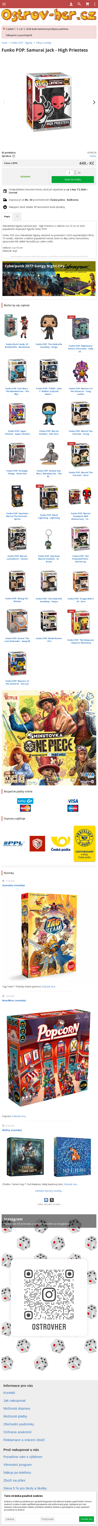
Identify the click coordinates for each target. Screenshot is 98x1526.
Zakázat (10, 1519)
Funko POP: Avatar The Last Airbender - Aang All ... (17, 641)
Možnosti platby (15, 1416)
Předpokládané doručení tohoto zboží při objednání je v (48, 191)
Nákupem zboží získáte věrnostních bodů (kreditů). (37, 207)
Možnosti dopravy (16, 1408)
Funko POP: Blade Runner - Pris (49, 640)
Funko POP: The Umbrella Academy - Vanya (49, 600)
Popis (7, 216)
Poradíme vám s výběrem (22, 1457)
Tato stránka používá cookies (23, 1496)
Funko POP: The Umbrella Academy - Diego (49, 345)
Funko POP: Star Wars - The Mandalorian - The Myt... (17, 391)
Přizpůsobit (48, 1519)
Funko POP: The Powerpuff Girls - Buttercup (80, 559)
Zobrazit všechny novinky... (49, 1190)
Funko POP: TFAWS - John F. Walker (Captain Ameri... (49, 391)
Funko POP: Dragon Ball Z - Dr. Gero (81, 600)
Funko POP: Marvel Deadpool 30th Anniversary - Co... (80, 516)
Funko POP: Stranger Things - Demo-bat (17, 472)
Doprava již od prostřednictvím (43, 199)
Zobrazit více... (49, 986)
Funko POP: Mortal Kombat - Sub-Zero (49, 432)
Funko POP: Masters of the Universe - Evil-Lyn (17, 682)
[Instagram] (49, 1294)
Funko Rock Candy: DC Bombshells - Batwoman (17, 345)
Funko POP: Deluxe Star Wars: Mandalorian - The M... (49, 473)
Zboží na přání (14, 1480)
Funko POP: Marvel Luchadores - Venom (17, 557)
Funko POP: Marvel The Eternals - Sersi (81, 474)
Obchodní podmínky (18, 1424)
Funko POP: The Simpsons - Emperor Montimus (80, 641)
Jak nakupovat (14, 1400)
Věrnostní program (17, 1464)
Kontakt (9, 1393)
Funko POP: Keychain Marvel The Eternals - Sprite (17, 516)
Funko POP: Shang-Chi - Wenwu (17, 600)
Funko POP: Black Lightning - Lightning (49, 516)
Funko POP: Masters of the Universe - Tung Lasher (80, 391)
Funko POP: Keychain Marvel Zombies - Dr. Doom (49, 559)
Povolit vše (86, 1519)
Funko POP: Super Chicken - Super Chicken (17, 432)
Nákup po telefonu (17, 1472)
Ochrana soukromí (17, 1432)
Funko (93, 156)
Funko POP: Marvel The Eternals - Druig (81, 432)
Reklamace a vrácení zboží (24, 1440)
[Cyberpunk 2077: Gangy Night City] (49, 280)
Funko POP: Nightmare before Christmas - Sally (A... (80, 348)
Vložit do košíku (73, 179)
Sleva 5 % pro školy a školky (25, 1488)
